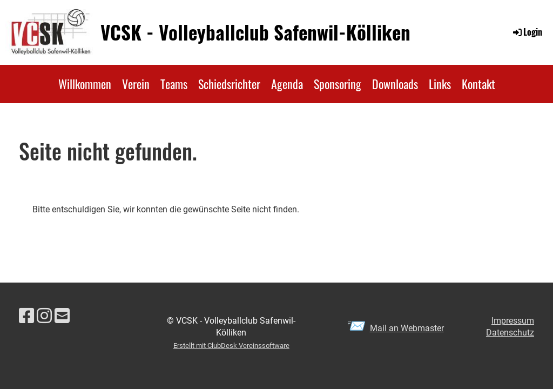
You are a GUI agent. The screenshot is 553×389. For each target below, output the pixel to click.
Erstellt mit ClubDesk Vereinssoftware (231, 345)
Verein (136, 83)
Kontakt (478, 83)
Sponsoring (337, 83)
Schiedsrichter (229, 83)
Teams (173, 83)
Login (526, 31)
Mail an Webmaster (407, 328)
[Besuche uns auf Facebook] (26, 316)
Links (440, 83)
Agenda (287, 83)
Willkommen (84, 83)
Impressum (512, 321)
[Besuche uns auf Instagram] (44, 316)
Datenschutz (510, 332)
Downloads (395, 83)
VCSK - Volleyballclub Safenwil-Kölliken (255, 32)
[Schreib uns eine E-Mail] (62, 316)
